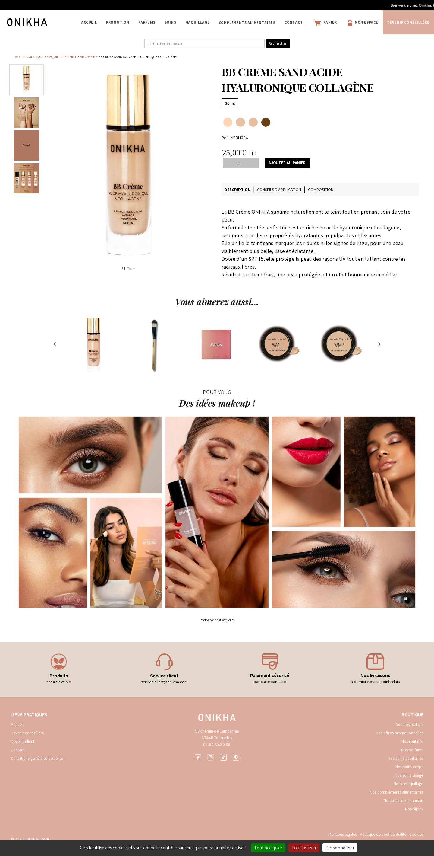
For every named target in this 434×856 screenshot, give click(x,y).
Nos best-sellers (409, 724)
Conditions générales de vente (37, 758)
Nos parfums (412, 749)
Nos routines (412, 741)
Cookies (416, 834)
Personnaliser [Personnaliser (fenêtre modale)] (340, 848)
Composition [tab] (320, 189)
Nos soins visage (409, 775)
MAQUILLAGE (197, 22)
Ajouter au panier (287, 162)
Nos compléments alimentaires (396, 792)
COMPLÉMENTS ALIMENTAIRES (247, 22)
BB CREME (87, 56)
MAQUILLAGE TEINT (61, 56)
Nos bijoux (414, 809)
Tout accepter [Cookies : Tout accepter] (268, 848)
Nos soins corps (409, 766)
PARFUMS (147, 22)
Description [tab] (237, 189)
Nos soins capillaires (405, 758)
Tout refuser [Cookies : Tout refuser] (303, 848)
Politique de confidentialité (383, 834)
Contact (294, 22)
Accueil (89, 22)
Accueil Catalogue (29, 56)
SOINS (170, 22)
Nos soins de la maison (403, 800)
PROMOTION (117, 22)
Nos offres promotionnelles (399, 733)
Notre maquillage (408, 783)
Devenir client (22, 741)
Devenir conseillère (408, 22)
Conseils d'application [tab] (279, 189)
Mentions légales (342, 834)
